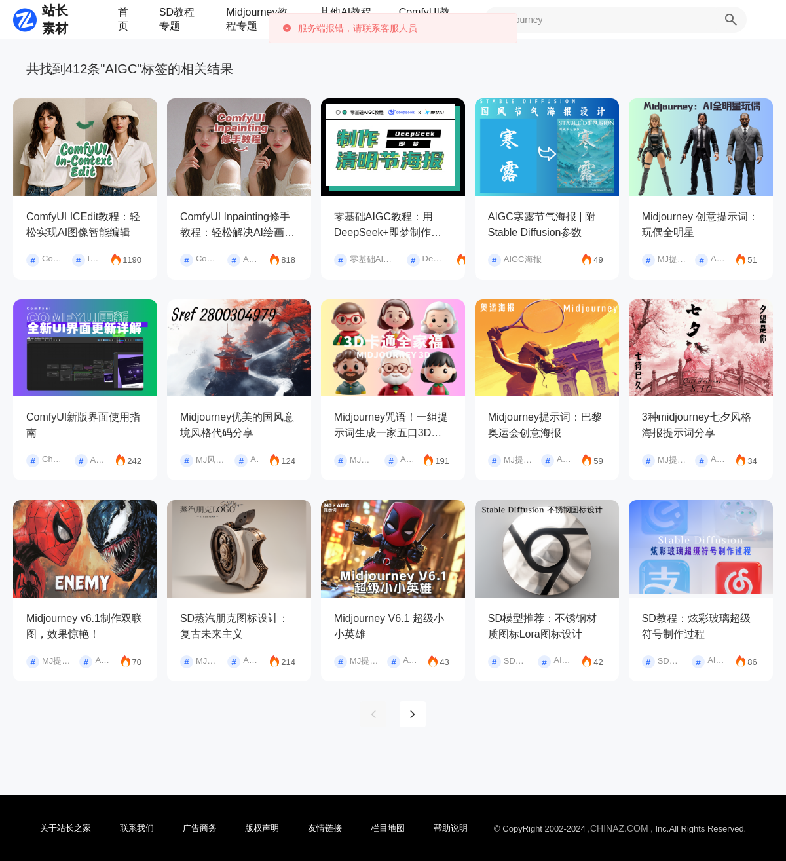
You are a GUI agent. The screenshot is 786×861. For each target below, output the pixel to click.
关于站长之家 (65, 828)
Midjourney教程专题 (257, 19)
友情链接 (325, 828)
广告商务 (200, 828)
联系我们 (137, 828)
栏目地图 (388, 828)
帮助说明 (451, 828)
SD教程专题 (177, 19)
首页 (123, 19)
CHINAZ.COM (619, 828)
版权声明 (262, 828)
